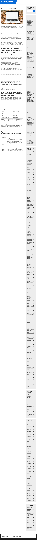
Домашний (28, 274)
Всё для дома (29, 267)
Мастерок (28, 322)
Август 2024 (29, 456)
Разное (10, 6)
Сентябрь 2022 (29, 485)
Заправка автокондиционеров (30, 282)
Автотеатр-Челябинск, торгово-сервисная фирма (30, 257)
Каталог (28, 399)
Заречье (28, 284)
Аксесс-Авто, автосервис (29, 265)
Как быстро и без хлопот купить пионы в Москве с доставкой (30, 53)
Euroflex (28, 167)
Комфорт (28, 300)
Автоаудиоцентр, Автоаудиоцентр (29, 240)
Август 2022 (29, 486)
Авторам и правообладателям (30, 253)
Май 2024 (28, 461)
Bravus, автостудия (28, 158)
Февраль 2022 (29, 495)
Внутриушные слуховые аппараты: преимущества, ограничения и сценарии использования (30, 23)
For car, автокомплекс (29, 190)
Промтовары (29, 340)
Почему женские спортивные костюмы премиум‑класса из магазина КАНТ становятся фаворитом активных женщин (30, 82)
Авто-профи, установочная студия (30, 229)
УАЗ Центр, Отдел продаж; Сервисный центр (30, 368)
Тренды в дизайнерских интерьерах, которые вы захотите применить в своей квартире (30, 128)
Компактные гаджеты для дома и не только (30, 401)
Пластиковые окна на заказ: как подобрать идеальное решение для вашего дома (30, 64)
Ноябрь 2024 (29, 451)
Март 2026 (28, 424)
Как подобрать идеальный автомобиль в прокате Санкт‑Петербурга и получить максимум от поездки (30, 70)
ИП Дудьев (28, 290)
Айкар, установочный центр (30, 262)
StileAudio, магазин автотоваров (30, 210)
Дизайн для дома (29, 394)
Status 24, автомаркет (28, 208)
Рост (27, 344)
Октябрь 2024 (29, 453)
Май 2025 (28, 441)
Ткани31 (28, 355)
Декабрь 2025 (29, 429)
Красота (28, 404)
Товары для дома (29, 356)
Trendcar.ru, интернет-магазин (30, 217)
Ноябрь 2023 (29, 471)
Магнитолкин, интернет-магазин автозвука (30, 317)
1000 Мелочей (29, 154)
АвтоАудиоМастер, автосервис (30, 237)
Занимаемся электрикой (29, 397)
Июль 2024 (28, 458)
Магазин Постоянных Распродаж (30, 306)
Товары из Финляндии (28, 363)
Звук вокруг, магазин (29, 286)
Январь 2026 (29, 427)
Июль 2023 (28, 478)
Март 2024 (28, 464)
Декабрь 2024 (29, 449)
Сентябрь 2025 (29, 434)
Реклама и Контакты (28, 342)
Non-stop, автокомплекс (29, 201)
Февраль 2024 (29, 466)
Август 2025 (29, 436)
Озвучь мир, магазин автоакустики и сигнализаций (30, 329)
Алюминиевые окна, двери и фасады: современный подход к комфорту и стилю (30, 119)
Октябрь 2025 (29, 432)
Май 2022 (28, 490)
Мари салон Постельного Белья (30, 320)
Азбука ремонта (29, 260)
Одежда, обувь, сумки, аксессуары (30, 326)
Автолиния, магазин (28, 247)
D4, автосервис (29, 165)
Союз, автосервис (29, 350)
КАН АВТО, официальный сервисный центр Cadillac (29, 293)
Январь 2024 (29, 468)
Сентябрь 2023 (29, 475)
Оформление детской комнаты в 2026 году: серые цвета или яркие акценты (30, 142)
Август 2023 (29, 476)
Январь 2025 (29, 448)
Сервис (28, 412)
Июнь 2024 (28, 459)
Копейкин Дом (29, 301)
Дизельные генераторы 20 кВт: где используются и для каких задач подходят (30, 28)
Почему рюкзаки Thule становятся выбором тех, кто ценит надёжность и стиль (30, 76)
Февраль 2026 (29, 426)
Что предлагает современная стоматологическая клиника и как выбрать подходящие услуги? (30, 33)
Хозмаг (28, 374)
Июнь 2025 (28, 439)
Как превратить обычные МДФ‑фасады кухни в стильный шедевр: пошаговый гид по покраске (30, 113)
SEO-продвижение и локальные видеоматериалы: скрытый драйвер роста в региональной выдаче (30, 59)
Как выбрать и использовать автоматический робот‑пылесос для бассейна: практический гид (30, 100)
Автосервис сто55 (30, 254)
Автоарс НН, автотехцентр (29, 235)
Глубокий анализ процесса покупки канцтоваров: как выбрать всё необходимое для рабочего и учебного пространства (30, 135)
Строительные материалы (29, 353)
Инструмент (29, 288)
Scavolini (28, 202)
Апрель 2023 (29, 483)
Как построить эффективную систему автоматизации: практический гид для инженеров (30, 48)
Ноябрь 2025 (29, 431)
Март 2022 (28, 493)
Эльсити (28, 386)
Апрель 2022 (29, 491)
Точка (28, 365)
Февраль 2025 (29, 446)
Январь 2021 (29, 500)
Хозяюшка (28, 377)
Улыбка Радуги (29, 370)
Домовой (28, 275)
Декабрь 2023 (29, 470)
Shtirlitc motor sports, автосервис (30, 205)
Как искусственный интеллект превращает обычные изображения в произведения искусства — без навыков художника (30, 107)
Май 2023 (28, 481)
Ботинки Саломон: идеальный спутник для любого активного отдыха (30, 87)
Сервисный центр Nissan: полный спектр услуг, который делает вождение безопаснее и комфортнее (30, 43)
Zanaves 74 (29, 225)
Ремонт (28, 411)
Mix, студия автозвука (28, 198)
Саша (28, 349)
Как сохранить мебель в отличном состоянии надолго (30, 38)
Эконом (28, 384)
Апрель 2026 (29, 422)
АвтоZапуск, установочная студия (30, 232)
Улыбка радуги (29, 372)
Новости (28, 407)
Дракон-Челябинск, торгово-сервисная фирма (30, 278)
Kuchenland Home (29, 195)
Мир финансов (29, 406)
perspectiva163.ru (7, 1)
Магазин (28, 303)
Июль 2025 (28, 438)
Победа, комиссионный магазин (30, 333)
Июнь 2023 (28, 480)
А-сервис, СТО (29, 227)
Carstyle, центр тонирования (29, 161)
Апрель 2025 (29, 443)
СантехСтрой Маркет (29, 347)
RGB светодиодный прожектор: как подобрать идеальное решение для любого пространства (30, 93)
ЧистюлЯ (28, 379)
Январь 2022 (29, 496)
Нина (27, 324)
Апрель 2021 (29, 498)
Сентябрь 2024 (29, 454)
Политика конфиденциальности (30, 338)
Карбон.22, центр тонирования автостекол (29, 297)
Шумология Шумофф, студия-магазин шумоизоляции (30, 382)
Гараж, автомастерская (29, 272)
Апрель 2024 (29, 463)
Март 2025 (28, 444)
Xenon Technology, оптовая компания (30, 222)
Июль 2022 (28, 488)
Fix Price (28, 169)
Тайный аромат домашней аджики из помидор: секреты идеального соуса (30, 124)
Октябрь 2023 (29, 473)
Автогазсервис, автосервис (29, 243)
